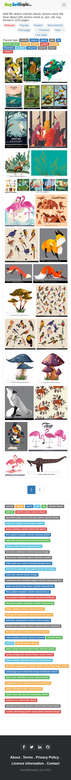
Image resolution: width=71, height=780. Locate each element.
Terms (28, 757)
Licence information (28, 763)
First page (24, 30)
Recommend (55, 25)
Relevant (9, 25)
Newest (38, 25)
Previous (42, 30)
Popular (24, 25)
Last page (41, 34)
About (15, 757)
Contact (53, 763)
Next (59, 30)
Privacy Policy (47, 757)
